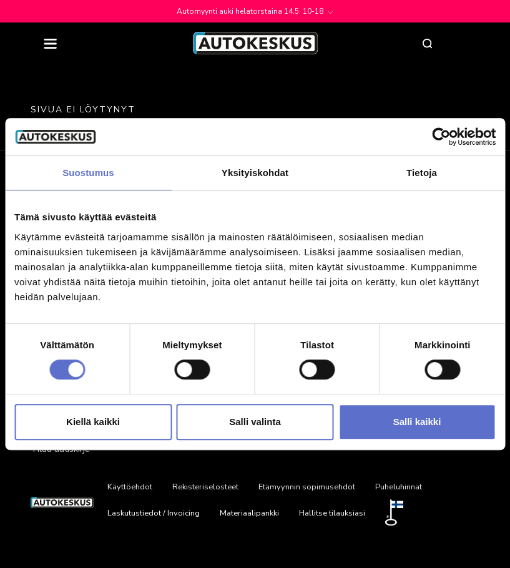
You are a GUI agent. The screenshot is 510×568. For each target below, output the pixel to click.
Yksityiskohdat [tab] (255, 172)
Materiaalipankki (249, 513)
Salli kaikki (417, 421)
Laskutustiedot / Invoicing (153, 513)
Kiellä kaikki (93, 421)
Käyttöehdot (129, 486)
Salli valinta (255, 421)
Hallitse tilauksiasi (332, 513)
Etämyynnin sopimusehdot (306, 486)
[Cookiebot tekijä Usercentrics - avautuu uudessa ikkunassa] (441, 136)
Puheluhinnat (398, 486)
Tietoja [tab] (421, 172)
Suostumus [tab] (88, 172)
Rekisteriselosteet (205, 486)
